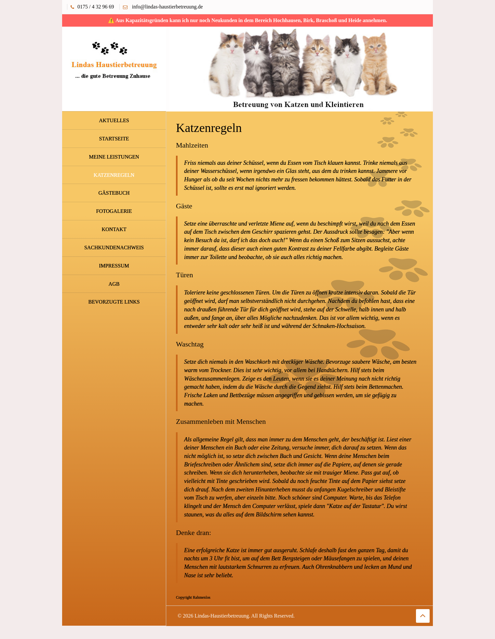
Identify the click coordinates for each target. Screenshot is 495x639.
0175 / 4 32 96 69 (95, 6)
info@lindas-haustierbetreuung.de (167, 6)
